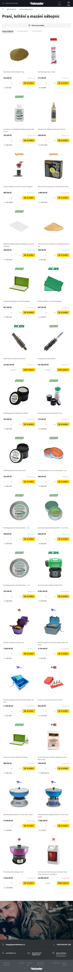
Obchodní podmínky (6, 964)
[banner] (36, 969)
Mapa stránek (64, 964)
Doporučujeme (7, 31)
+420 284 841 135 (63, 944)
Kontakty (22, 963)
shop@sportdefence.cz (15, 944)
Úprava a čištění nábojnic (26, 9)
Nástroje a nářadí (11, 9)
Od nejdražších (37, 31)
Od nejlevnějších (22, 31)
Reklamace (56, 963)
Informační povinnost (40, 964)
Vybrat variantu (29, 370)
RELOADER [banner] (37, 3)
